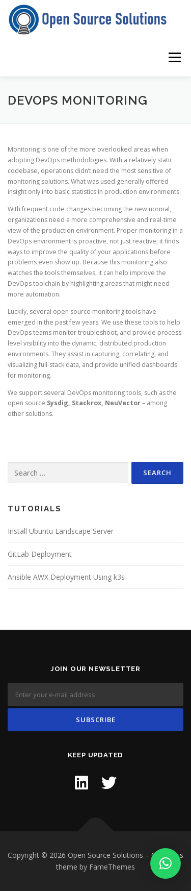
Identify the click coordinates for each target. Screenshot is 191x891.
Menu (174, 57)
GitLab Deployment (40, 554)
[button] (165, 863)
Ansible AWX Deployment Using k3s (66, 577)
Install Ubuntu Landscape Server (61, 531)
